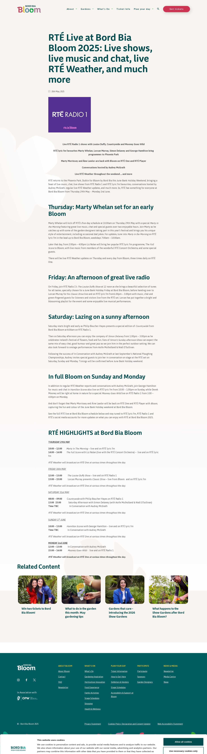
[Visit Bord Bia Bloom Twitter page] (34, 680)
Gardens (87, 9)
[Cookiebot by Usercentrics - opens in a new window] (18, 748)
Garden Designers (145, 682)
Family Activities (92, 693)
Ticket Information (119, 671)
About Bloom (64, 671)
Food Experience (92, 687)
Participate (142, 671)
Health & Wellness (93, 709)
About (72, 9)
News (166, 682)
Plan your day (144, 9)
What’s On (105, 9)
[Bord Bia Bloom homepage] (29, 9)
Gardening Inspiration (94, 677)
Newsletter (63, 687)
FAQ (60, 682)
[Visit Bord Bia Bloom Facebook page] (26, 680)
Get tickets (176, 9)
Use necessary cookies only (183, 733)
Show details (148, 748)
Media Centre (170, 677)
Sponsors (141, 677)
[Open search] (158, 9)
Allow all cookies (183, 724)
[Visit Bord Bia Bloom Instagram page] (18, 680)
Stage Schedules (92, 698)
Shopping (89, 704)
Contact (61, 677)
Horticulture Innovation (95, 682)
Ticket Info (123, 9)
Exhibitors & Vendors (120, 682)
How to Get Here (118, 677)
